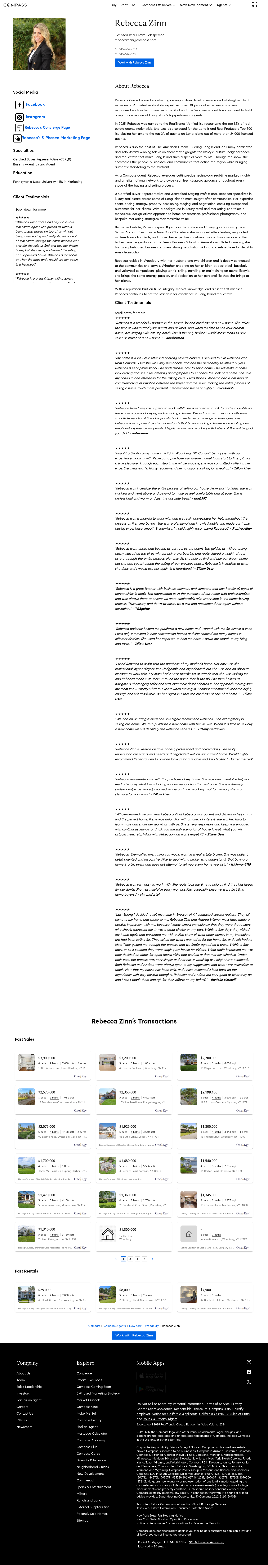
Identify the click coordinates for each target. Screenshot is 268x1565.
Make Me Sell (86, 1413)
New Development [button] (196, 5)
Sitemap (82, 1520)
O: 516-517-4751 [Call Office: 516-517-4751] (126, 54)
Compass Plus (87, 1447)
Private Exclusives (89, 1380)
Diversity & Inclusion (91, 1460)
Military (82, 1494)
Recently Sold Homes (92, 1514)
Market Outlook (88, 1400)
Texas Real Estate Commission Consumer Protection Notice (175, 1508)
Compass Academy (91, 1440)
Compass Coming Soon (94, 1387)
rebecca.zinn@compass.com (135, 40)
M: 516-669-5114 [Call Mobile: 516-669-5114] (126, 49)
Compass (94, 1326)
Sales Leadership (29, 1387)
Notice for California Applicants (174, 1414)
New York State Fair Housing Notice (160, 1515)
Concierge (84, 1373)
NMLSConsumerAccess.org (206, 1542)
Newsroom (24, 1427)
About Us (23, 1373)
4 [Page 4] (144, 1259)
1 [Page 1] (123, 1259)
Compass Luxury (89, 1420)
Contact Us (25, 1413)
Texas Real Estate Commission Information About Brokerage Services (181, 1504)
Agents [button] (224, 5)
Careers (22, 1407)
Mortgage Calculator (92, 1433)
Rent (124, 5)
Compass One (87, 1407)
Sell (134, 5)
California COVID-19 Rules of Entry (224, 1414)
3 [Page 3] (137, 1259)
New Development (90, 1474)
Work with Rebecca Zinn (134, 62)
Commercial (85, 1480)
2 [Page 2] (130, 1259)
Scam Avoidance (160, 1409)
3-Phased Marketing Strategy (98, 1393)
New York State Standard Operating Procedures (167, 1519)
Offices (22, 1420)
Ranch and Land (89, 1500)
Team (21, 1380)
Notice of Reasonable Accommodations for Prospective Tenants (178, 1523)
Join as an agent (29, 1400)
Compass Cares (88, 1454)
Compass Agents (115, 1326)
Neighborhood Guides (93, 1467)
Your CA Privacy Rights (160, 1419)
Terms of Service (217, 1404)
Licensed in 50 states (152, 1546)
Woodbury (152, 1326)
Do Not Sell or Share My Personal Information (170, 1404)
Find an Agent (87, 1427)
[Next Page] (152, 1258)
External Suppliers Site (93, 1507)
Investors (23, 1393)
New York (135, 1326)
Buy (113, 5)
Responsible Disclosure (190, 1409)
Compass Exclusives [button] (159, 5)
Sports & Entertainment (94, 1487)
